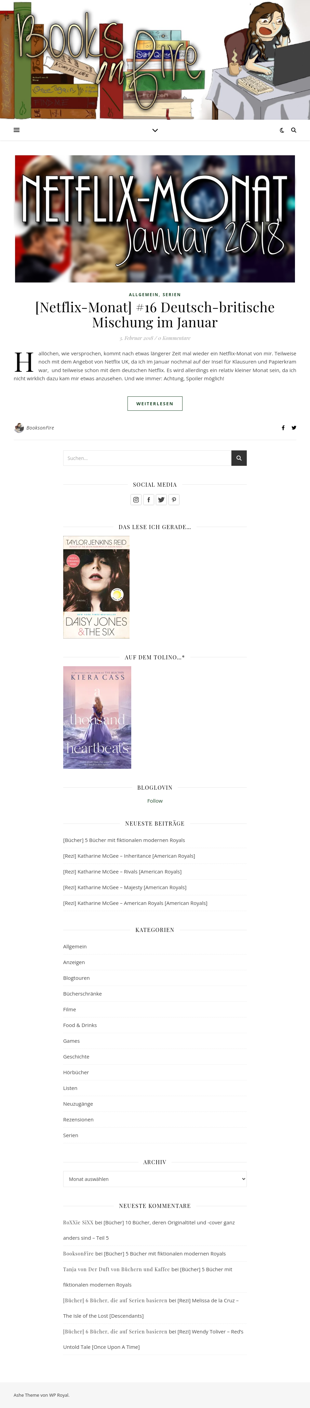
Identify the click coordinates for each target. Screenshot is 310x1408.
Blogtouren (76, 977)
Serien (172, 295)
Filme (69, 1009)
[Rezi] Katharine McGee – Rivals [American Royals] (122, 871)
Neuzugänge (78, 1103)
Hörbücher (76, 1072)
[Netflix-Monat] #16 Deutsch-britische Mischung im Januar (155, 314)
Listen (70, 1087)
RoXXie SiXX (78, 1222)
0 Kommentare (174, 337)
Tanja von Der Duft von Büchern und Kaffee (116, 1269)
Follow (155, 800)
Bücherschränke (82, 993)
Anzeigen (74, 962)
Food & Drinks (80, 1025)
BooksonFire (40, 427)
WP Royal (58, 1395)
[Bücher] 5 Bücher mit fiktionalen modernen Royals (124, 840)
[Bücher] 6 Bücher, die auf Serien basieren (115, 1300)
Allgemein (144, 295)
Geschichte (76, 1056)
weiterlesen (155, 403)
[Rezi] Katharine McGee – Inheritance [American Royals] (129, 855)
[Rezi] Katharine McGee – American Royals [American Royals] (135, 902)
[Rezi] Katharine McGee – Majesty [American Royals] (125, 887)
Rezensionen (78, 1119)
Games (71, 1040)
